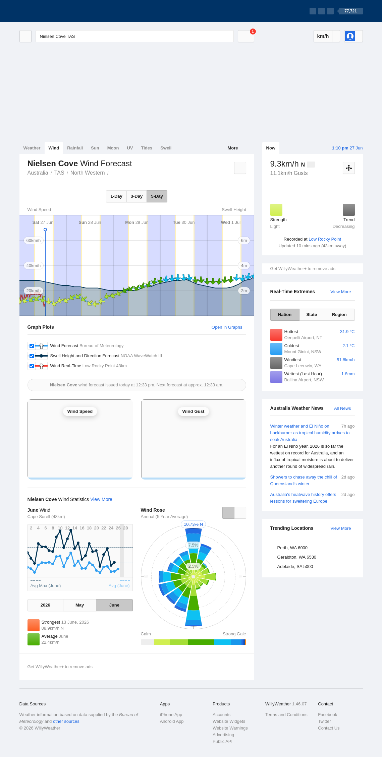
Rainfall (75, 147)
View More (340, 291)
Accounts (221, 714)
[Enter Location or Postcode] (135, 36)
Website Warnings (230, 728)
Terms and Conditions (286, 714)
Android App (172, 721)
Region (339, 314)
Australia (38, 173)
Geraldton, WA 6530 (297, 557)
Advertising (223, 734)
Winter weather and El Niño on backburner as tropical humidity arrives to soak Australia (312, 446)
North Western (87, 173)
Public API (222, 741)
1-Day (116, 196)
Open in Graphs (227, 327)
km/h (323, 36)
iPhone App (171, 714)
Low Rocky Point (325, 239)
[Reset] (216, 36)
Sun (95, 147)
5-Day (157, 196)
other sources (66, 721)
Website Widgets (229, 721)
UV (130, 147)
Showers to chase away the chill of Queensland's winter (312, 480)
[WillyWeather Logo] (51, 11)
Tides (146, 147)
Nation (284, 314)
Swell (165, 147)
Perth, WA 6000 (292, 547)
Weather (32, 147)
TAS (59, 173)
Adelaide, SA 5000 (295, 566)
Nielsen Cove (112, 172)
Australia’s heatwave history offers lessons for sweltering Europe (312, 497)
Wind (54, 147)
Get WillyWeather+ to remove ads (302, 268)
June (114, 605)
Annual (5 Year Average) (164, 516)
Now (270, 147)
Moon (113, 147)
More (232, 147)
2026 (45, 605)
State (311, 314)
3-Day (137, 196)
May (79, 605)
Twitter (324, 721)
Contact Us (328, 728)
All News (342, 408)
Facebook (327, 714)
